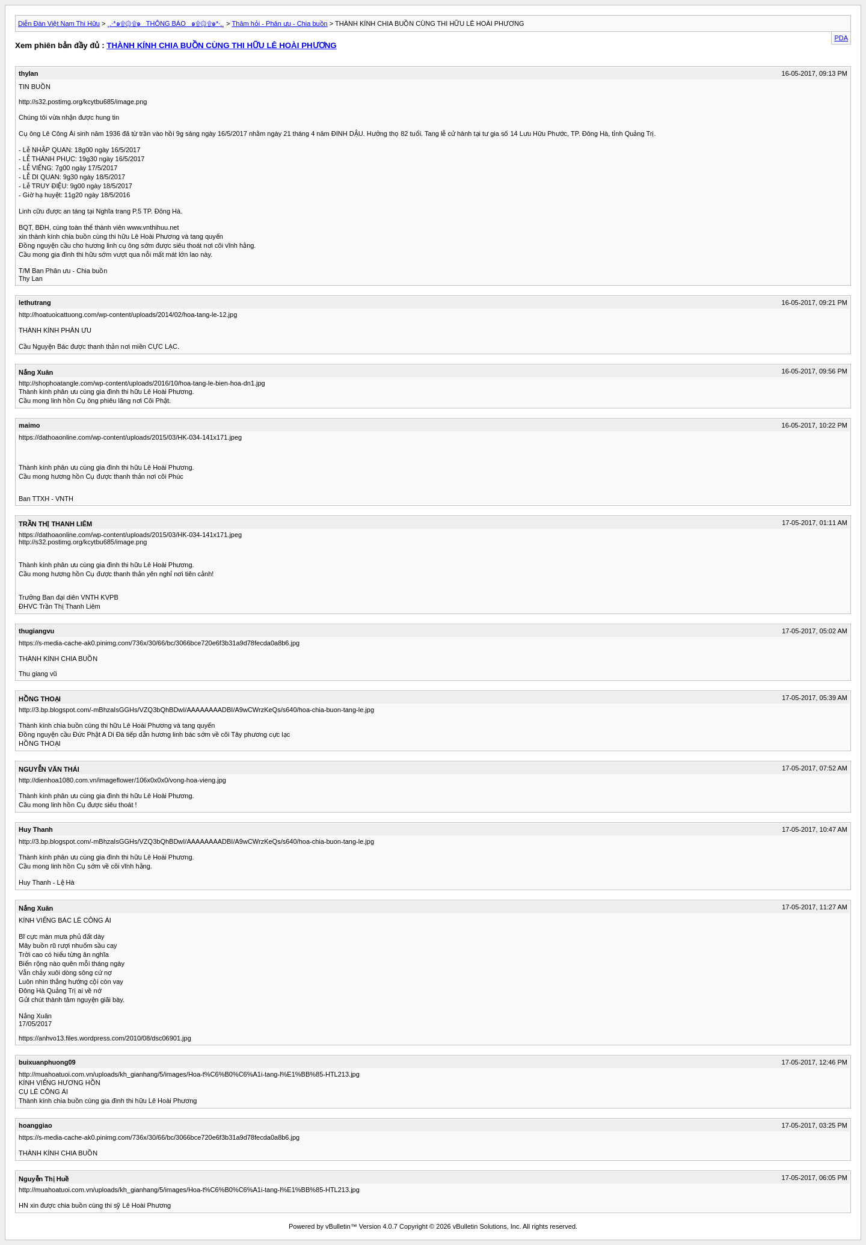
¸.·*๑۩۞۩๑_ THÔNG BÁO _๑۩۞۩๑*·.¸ (166, 23)
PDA (841, 38)
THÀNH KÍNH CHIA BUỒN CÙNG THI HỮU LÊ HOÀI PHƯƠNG (221, 45)
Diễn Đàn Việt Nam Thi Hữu (59, 23)
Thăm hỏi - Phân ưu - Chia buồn (280, 23)
